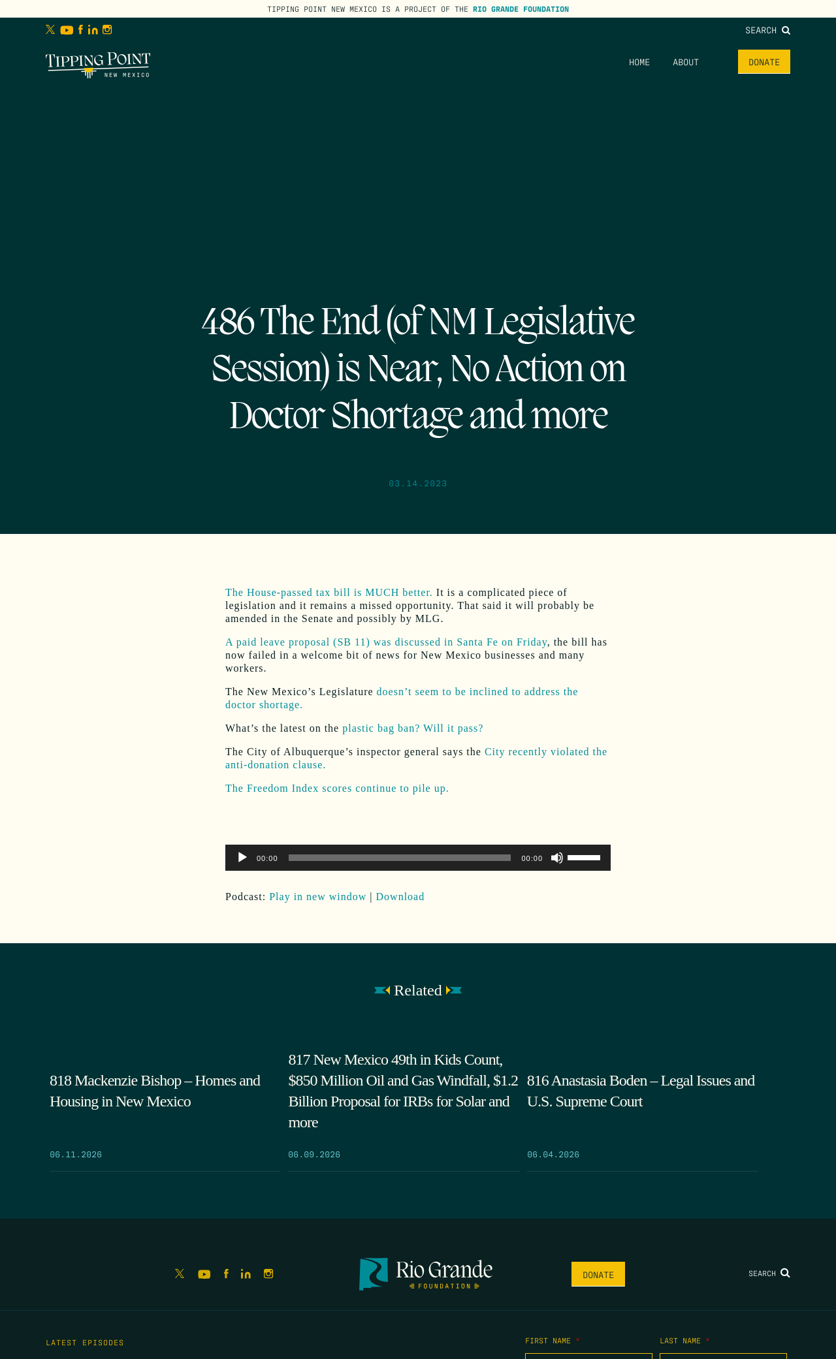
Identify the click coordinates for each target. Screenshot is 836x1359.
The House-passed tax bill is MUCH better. (329, 592)
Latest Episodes (85, 1342)
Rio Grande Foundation (521, 8)
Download (400, 896)
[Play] (242, 857)
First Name (552, 1340)
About (686, 61)
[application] (418, 858)
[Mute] (557, 857)
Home (639, 61)
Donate (764, 61)
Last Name (685, 1340)
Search (767, 29)
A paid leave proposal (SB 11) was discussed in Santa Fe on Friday (386, 642)
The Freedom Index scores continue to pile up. (339, 788)
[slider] (400, 857)
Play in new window (317, 896)
